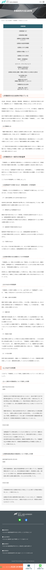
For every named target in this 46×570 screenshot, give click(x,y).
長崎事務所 (6, 550)
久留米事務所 (6, 537)
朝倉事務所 (6, 544)
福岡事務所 (6, 530)
